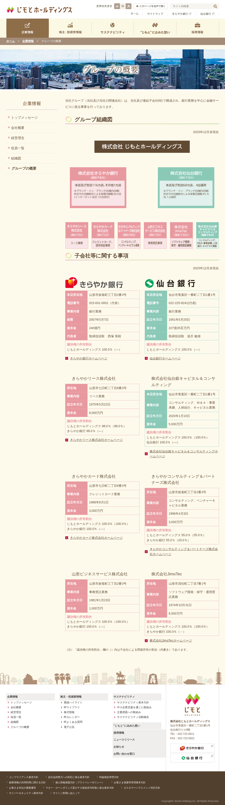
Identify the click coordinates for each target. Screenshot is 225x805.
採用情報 (118, 732)
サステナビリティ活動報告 (133, 717)
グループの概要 (24, 168)
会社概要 (17, 128)
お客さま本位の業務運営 (22, 787)
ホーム (10, 41)
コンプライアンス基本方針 (23, 777)
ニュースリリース (124, 739)
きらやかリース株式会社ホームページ (96, 440)
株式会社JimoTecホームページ (171, 640)
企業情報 (28, 41)
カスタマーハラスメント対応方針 (139, 787)
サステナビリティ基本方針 (133, 702)
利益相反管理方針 (107, 777)
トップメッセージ (24, 117)
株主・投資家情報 (70, 696)
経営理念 (17, 138)
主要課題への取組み (129, 712)
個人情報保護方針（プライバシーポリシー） (78, 782)
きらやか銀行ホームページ (88, 358)
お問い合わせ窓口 (124, 753)
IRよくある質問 (73, 722)
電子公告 (69, 726)
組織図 (16, 158)
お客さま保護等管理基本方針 (127, 782)
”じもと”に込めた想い (126, 725)
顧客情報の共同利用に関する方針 (27, 782)
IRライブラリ (72, 707)
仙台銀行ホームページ (165, 358)
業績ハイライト (73, 702)
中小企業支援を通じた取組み (134, 707)
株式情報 (69, 712)
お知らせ (118, 746)
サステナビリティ (124, 696)
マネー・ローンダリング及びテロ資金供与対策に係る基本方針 (78, 787)
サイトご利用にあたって (65, 792)
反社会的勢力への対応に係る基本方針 (67, 777)
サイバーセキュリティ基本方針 (26, 792)
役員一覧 (17, 148)
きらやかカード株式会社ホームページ (96, 537)
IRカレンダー (72, 717)
